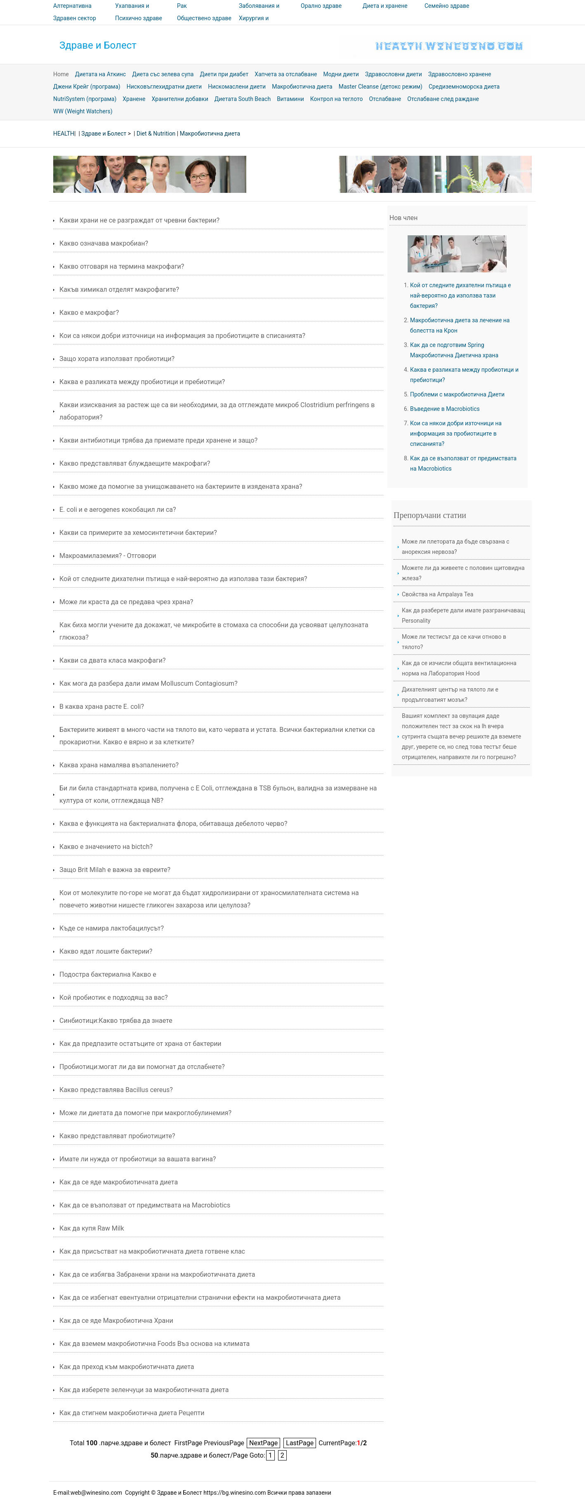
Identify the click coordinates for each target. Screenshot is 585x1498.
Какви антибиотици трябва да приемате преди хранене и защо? (158, 440)
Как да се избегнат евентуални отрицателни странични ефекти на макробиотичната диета (200, 1297)
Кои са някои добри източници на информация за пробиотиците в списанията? (182, 336)
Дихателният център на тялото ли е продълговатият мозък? (450, 694)
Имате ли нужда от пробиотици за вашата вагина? (137, 1159)
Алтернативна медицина (72, 11)
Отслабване (385, 99)
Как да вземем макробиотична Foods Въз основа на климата (154, 1344)
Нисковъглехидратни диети (164, 86)
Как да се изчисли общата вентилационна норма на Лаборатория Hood (459, 668)
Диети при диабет (224, 74)
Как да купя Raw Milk (91, 1228)
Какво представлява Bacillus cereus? (116, 1090)
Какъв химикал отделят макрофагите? (119, 289)
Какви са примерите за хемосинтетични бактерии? (138, 533)
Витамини (290, 99)
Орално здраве (321, 5)
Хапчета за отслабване (286, 74)
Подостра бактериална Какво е (107, 974)
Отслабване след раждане (443, 99)
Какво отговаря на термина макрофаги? (121, 266)
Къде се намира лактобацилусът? (111, 928)
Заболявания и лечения (259, 11)
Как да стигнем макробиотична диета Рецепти (131, 1413)
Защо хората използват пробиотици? (117, 359)
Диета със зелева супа (162, 74)
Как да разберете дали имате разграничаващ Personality (463, 615)
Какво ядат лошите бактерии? (105, 951)
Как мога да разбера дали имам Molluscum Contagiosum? (148, 683)
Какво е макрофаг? (89, 312)
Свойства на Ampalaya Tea (437, 594)
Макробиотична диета (302, 86)
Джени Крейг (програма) (86, 86)
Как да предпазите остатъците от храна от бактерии (140, 1044)
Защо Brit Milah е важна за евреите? (114, 870)
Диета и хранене (385, 5)
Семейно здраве (447, 5)
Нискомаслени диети (237, 86)
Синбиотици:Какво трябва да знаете (115, 1020)
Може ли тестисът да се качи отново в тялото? (454, 641)
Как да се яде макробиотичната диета (118, 1182)
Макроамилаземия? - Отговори (107, 556)
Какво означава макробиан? (103, 243)
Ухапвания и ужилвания (132, 11)
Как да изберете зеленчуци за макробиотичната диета (144, 1390)
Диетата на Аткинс (100, 74)
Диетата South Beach (243, 99)
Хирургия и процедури (254, 24)
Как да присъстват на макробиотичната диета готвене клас (152, 1251)
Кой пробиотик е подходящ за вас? (113, 997)
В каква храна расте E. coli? (101, 706)
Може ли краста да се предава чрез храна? (126, 602)
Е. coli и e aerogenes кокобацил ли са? (117, 509)
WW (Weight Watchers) (83, 111)
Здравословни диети (393, 74)
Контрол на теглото (336, 99)
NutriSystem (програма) (84, 99)
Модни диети (341, 74)
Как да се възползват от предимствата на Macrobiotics (144, 1205)
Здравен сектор (74, 18)
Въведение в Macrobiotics (445, 409)
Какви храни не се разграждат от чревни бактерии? (139, 220)
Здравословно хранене (459, 74)
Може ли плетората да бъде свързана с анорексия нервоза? (456, 546)
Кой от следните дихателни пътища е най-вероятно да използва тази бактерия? (183, 579)
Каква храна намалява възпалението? (119, 765)
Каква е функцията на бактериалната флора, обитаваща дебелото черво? (173, 824)
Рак (182, 5)
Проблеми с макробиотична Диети (457, 394)
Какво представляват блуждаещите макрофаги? (134, 463)
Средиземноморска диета (464, 86)
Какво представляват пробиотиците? (117, 1136)
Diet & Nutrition (156, 133)
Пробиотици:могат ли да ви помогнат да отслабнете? (142, 1067)
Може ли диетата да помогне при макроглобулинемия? (145, 1113)
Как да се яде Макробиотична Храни (116, 1321)
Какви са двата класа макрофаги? (112, 660)
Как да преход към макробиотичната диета (126, 1367)
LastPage (300, 1443)
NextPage (263, 1443)
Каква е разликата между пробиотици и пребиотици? (142, 382)
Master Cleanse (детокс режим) (380, 86)
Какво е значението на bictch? (106, 847)
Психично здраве (138, 18)
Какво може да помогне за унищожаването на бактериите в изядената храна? (180, 486)
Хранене (134, 99)
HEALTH (63, 133)
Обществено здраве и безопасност (204, 24)
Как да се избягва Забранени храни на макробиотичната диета (157, 1274)
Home (61, 74)
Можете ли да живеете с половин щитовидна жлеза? (463, 573)
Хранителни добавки (180, 99)
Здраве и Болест (98, 45)
